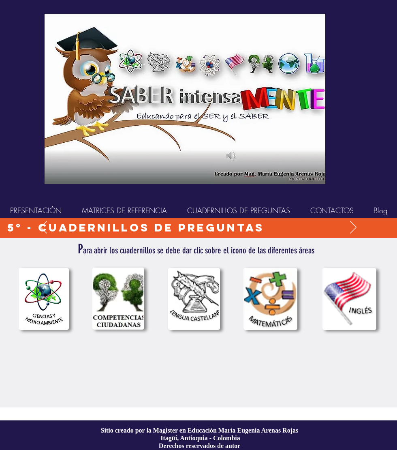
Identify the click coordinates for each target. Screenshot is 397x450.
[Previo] (44, 228)
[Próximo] (353, 228)
